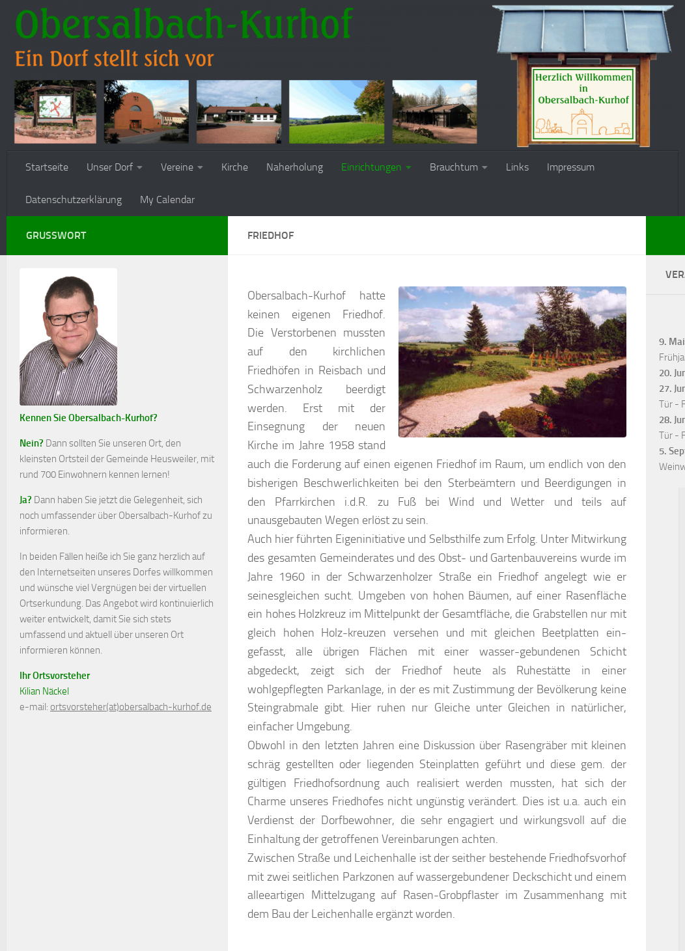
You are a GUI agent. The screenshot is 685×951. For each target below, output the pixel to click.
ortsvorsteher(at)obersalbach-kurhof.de (131, 707)
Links (517, 167)
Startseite (46, 167)
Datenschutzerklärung (73, 199)
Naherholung (294, 167)
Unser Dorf (110, 167)
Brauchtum (454, 167)
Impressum (570, 167)
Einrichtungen (371, 167)
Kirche (234, 167)
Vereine (177, 167)
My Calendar (167, 199)
